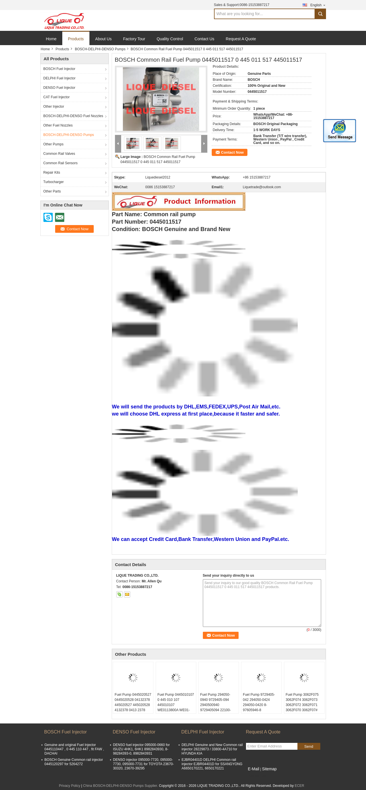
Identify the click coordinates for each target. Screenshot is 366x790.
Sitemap (269, 769)
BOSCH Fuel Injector (59, 69)
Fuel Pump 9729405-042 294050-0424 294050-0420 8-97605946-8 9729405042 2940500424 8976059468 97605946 (260, 710)
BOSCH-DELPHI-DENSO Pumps (100, 49)
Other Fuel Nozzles (58, 125)
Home (51, 39)
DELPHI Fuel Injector (59, 78)
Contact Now (232, 152)
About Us (103, 39)
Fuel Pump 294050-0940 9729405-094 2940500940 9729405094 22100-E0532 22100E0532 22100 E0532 (215, 707)
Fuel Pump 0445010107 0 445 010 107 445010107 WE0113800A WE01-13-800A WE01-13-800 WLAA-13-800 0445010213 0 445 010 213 (175, 713)
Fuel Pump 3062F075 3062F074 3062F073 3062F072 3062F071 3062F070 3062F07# (302, 702)
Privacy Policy (69, 786)
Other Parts (52, 191)
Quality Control (170, 39)
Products (76, 39)
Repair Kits (51, 173)
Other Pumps (53, 144)
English (318, 5)
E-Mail (253, 769)
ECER (299, 786)
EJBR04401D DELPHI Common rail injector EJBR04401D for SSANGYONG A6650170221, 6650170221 (212, 764)
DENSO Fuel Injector (59, 88)
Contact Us (204, 39)
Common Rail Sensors (60, 163)
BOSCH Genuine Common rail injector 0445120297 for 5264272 (74, 762)
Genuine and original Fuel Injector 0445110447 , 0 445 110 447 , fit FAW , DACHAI (74, 749)
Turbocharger (53, 182)
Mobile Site (256, 776)
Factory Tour (134, 39)
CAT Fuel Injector (56, 97)
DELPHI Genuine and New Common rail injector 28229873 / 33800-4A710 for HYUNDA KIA (212, 749)
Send (308, 746)
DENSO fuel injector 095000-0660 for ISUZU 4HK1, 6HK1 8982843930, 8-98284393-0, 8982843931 (141, 749)
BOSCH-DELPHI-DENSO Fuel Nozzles (73, 116)
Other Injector (53, 107)
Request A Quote (241, 39)
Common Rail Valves (59, 154)
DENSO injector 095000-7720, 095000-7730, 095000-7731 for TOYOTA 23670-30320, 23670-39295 (143, 764)
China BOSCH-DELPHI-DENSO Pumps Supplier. (121, 786)
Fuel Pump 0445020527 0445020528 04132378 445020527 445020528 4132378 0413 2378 (133, 702)
